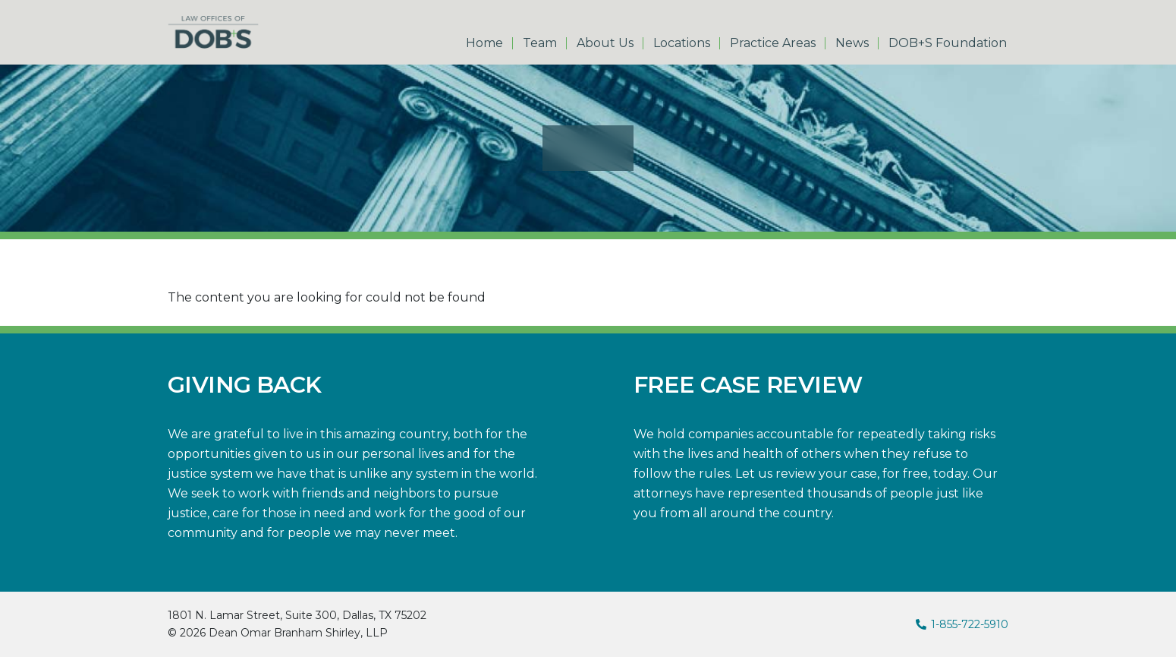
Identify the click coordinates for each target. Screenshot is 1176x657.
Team (540, 43)
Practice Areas (773, 43)
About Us (605, 43)
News (852, 43)
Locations (681, 43)
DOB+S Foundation (947, 43)
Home (484, 43)
